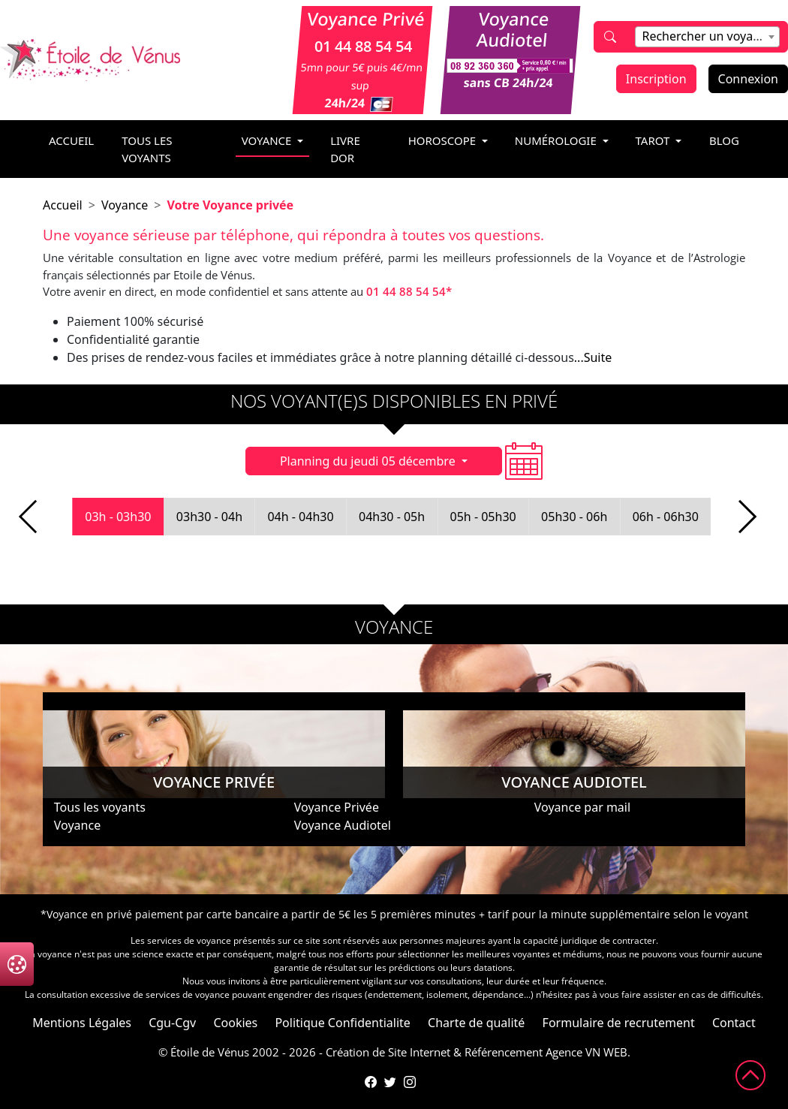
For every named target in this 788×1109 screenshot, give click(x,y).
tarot (654, 140)
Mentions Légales (81, 1022)
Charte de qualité (476, 1022)
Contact (734, 1022)
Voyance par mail (582, 807)
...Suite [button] (593, 357)
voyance (268, 140)
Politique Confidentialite (342, 1022)
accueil (71, 140)
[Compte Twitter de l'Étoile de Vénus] (390, 1082)
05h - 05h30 (483, 516)
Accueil (63, 205)
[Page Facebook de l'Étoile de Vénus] (371, 1082)
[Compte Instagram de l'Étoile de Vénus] (410, 1082)
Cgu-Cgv (172, 1022)
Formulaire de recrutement (619, 1022)
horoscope (443, 140)
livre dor (345, 149)
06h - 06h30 (666, 516)
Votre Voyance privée (230, 205)
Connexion (748, 79)
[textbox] (707, 36)
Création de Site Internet (388, 1051)
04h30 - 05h (392, 516)
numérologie (557, 140)
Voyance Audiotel (342, 825)
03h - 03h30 (118, 516)
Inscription (656, 79)
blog (724, 140)
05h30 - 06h (574, 516)
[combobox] (707, 36)
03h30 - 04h (209, 516)
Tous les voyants (147, 149)
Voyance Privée (336, 807)
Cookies (235, 1022)
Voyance (124, 205)
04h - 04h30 (300, 516)
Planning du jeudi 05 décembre (369, 461)
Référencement (504, 1051)
